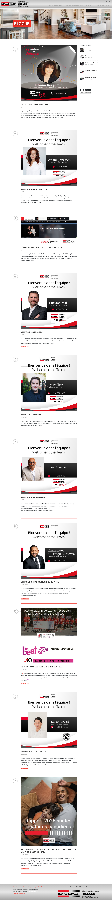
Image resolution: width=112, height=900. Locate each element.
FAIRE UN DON (104, 6)
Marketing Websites (33, 891)
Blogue (30, 886)
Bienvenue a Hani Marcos (33, 497)
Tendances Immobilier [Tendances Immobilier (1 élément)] (86, 92)
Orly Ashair (24, 107)
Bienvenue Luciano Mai (32, 332)
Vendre (50, 6)
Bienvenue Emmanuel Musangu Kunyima (40, 582)
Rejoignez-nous (86, 6)
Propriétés (58, 6)
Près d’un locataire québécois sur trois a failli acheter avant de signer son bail (48, 851)
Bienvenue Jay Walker (31, 414)
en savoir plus (25, 121)
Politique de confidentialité (19, 893)
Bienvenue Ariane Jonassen (34, 189)
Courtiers (67, 6)
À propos (75, 6)
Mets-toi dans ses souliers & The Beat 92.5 (42, 667)
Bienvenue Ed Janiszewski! (33, 751)
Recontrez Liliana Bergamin (34, 104)
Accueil (15, 886)
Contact (96, 6)
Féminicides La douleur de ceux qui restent (42, 247)
